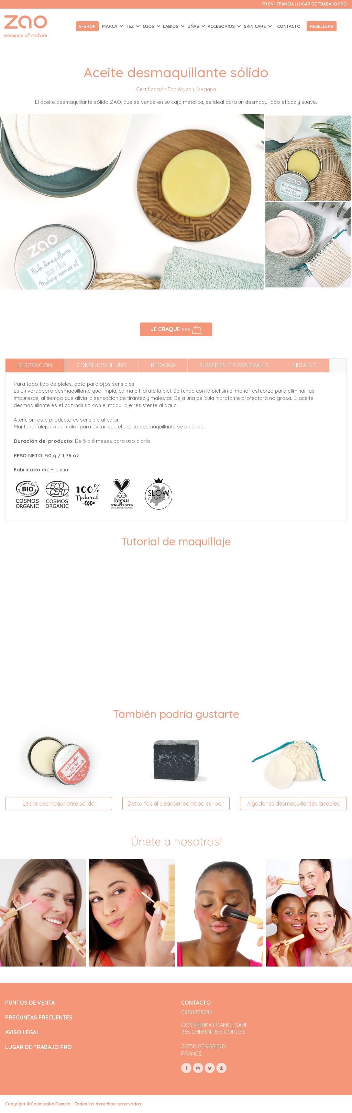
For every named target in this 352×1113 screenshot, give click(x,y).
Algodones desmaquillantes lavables (293, 803)
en (271, 4)
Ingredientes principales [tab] (234, 365)
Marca (110, 26)
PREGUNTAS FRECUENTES (39, 1017)
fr (264, 4)
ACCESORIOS (222, 26)
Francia (286, 4)
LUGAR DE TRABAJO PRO (38, 1047)
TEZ (130, 26)
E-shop (87, 26)
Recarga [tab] (163, 365)
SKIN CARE (255, 26)
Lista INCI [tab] (305, 365)
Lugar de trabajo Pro (322, 4)
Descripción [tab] (35, 365)
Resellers (321, 26)
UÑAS (193, 26)
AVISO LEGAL (22, 1032)
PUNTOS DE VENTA (30, 1003)
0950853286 (196, 1012)
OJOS (149, 26)
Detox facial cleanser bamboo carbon (176, 803)
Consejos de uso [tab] (101, 365)
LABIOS (171, 26)
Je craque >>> (176, 330)
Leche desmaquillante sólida (59, 803)
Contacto (288, 26)
